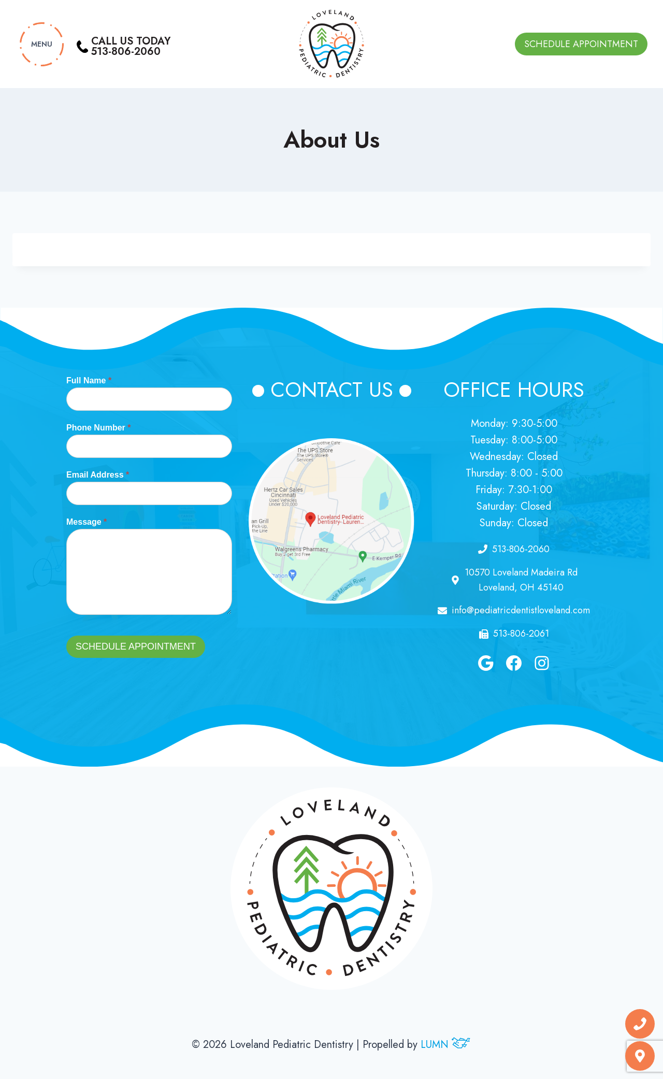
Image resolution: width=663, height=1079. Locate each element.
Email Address (97, 474)
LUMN (446, 1044)
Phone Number (98, 427)
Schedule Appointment (581, 44)
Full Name (88, 380)
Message (86, 521)
